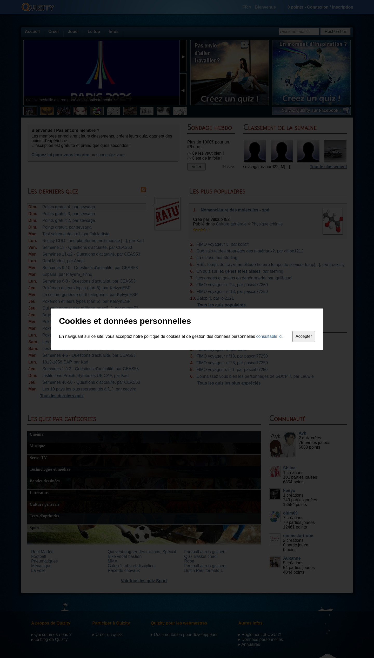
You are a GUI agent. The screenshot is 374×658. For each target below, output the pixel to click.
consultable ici (269, 336)
